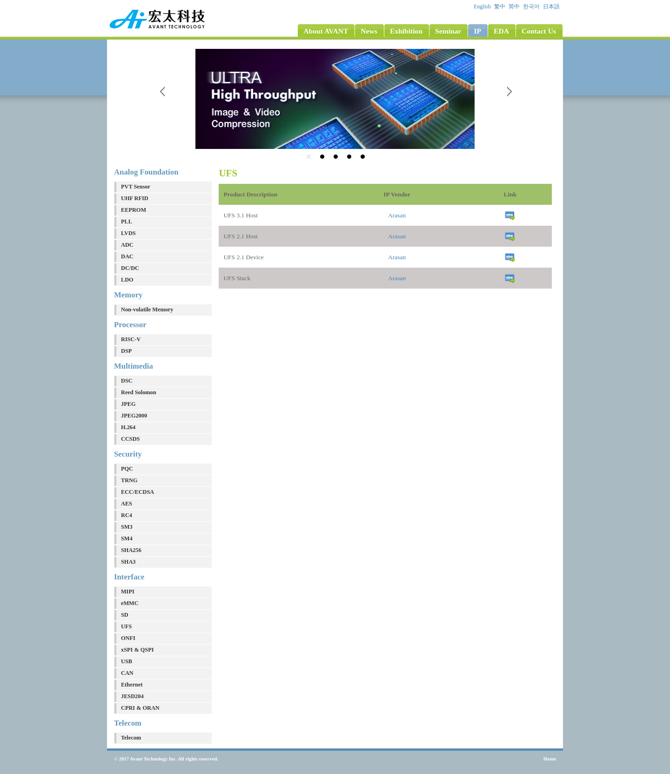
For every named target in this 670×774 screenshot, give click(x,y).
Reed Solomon (138, 392)
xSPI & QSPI (137, 649)
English (483, 6)
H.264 (128, 427)
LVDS (128, 233)
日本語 (552, 6)
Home (549, 758)
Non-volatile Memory (147, 309)
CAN (127, 673)
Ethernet (132, 684)
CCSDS (130, 439)
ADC (127, 245)
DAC (127, 256)
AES (126, 503)
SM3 (127, 527)
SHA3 (128, 562)
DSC (127, 380)
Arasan (397, 215)
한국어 (532, 6)
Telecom (131, 737)
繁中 (500, 6)
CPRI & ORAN (140, 708)
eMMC (130, 603)
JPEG (128, 404)
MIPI (127, 591)
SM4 (127, 538)
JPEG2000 (134, 415)
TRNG (129, 480)
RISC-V (131, 339)
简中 (515, 6)
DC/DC (130, 268)
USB (126, 661)
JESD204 (132, 696)
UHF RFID (134, 198)
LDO (127, 279)
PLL (126, 221)
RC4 (126, 515)
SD (124, 615)
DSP (126, 351)
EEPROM (133, 210)
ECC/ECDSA (137, 492)
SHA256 (131, 550)
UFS (126, 626)
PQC (127, 468)
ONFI (128, 638)
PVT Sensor (135, 186)
